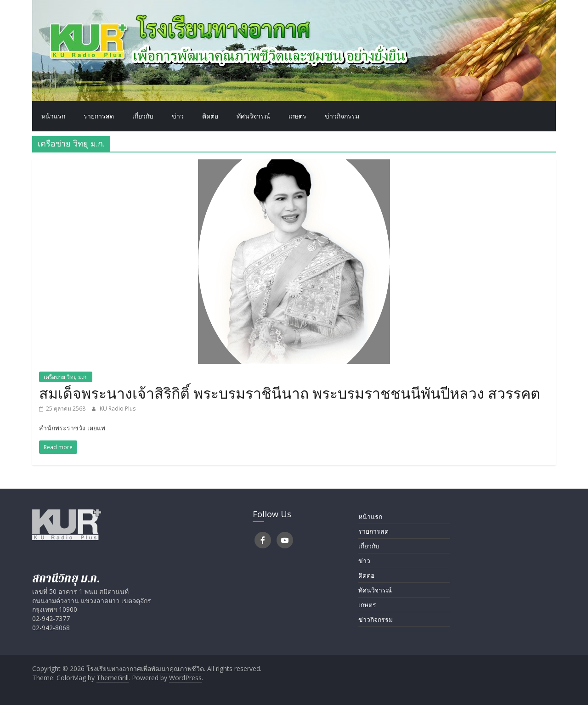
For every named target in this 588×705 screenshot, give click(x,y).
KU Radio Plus (118, 408)
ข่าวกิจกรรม (342, 116)
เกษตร (297, 116)
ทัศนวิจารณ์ (253, 116)
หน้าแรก (53, 116)
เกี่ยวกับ (142, 116)
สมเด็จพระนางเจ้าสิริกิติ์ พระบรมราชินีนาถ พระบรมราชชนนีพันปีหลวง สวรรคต (289, 393)
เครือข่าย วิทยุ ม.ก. (66, 377)
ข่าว (178, 116)
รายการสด (99, 116)
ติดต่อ (210, 116)
